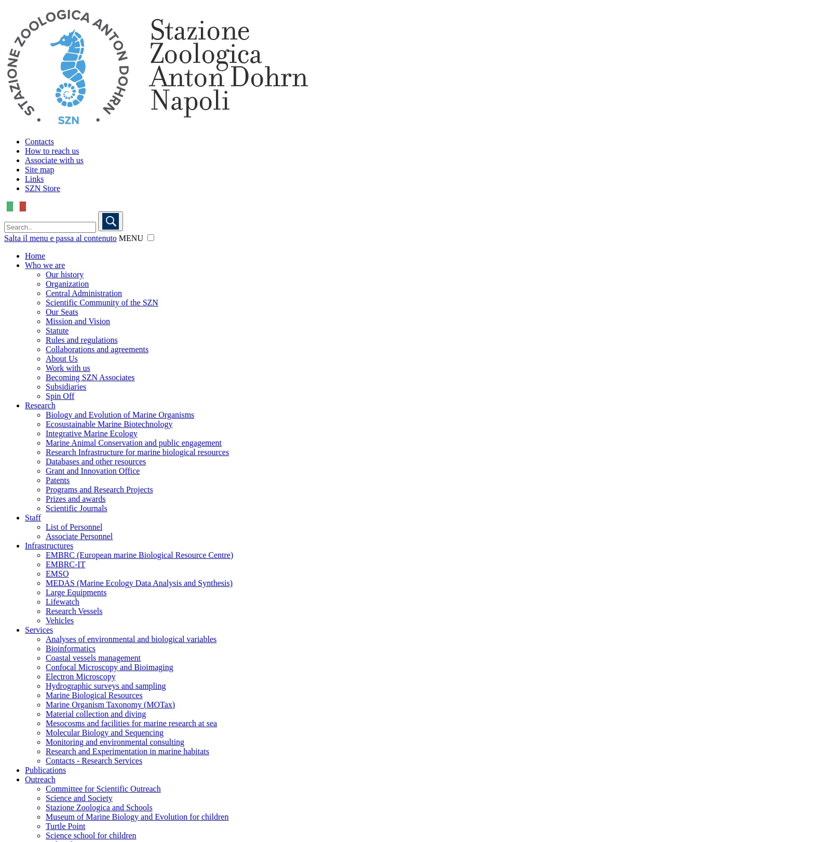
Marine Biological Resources (94, 695)
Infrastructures (49, 545)
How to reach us (52, 150)
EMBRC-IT (65, 564)
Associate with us (54, 160)
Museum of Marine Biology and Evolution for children (137, 816)
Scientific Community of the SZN (102, 302)
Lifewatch (62, 601)
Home (35, 255)
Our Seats (62, 312)
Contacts (39, 141)
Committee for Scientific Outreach (103, 788)
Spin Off (60, 396)
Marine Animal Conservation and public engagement (134, 442)
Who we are (45, 265)
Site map (39, 169)
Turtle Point (65, 826)
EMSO (57, 573)
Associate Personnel (79, 536)
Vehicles (60, 620)
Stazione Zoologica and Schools (99, 807)
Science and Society (79, 798)
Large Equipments (76, 592)
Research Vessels (74, 611)
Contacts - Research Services (94, 760)
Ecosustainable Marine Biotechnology (109, 424)
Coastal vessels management (93, 657)
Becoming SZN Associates (90, 377)
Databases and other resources (96, 461)
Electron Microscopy (81, 676)
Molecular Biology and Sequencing (105, 732)
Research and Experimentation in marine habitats (127, 751)
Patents (58, 480)
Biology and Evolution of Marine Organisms (120, 414)
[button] (150, 237)
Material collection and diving (96, 714)
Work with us (68, 368)
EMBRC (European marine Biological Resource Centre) (139, 555)
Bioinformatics (71, 648)
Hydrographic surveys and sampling (106, 685)
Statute (57, 330)
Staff (33, 517)
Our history (65, 274)
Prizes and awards (76, 498)
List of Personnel (74, 527)
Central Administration (84, 293)
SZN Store (42, 188)
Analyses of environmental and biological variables (131, 639)
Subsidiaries (66, 386)
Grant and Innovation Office (93, 470)
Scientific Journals (76, 508)
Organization (67, 283)
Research (40, 405)
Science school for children (91, 835)
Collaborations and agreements (97, 349)
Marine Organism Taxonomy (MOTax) (110, 704)
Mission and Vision (78, 321)
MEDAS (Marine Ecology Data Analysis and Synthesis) (139, 583)
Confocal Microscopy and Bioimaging (109, 667)
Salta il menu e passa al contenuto (60, 238)
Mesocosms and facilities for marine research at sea (131, 723)
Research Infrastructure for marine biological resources (137, 452)
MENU (131, 238)
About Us (62, 358)
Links (34, 179)
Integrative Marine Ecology (92, 433)
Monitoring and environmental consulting (115, 742)
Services (39, 629)
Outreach (40, 779)
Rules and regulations (82, 340)
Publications (45, 770)
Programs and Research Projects (99, 489)
